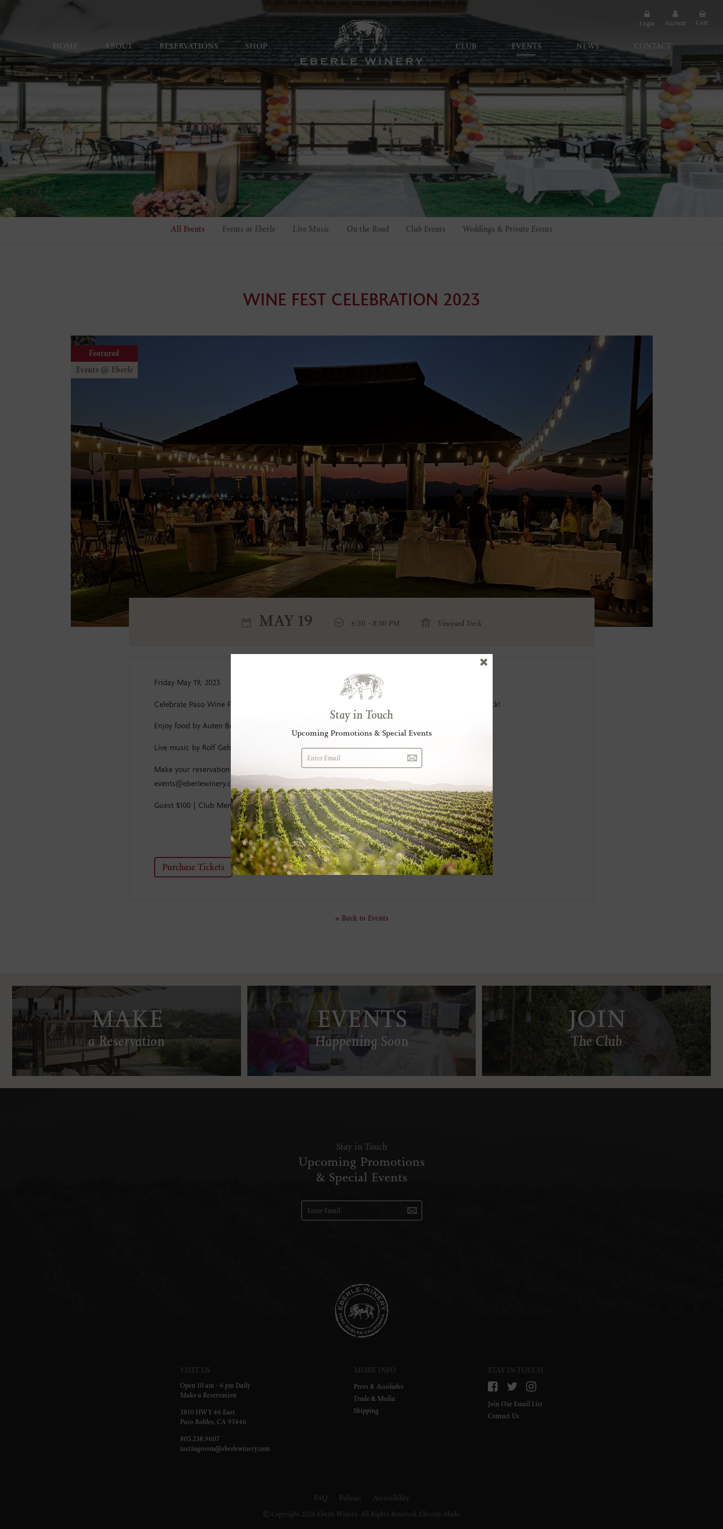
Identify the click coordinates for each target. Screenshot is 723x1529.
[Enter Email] (352, 758)
